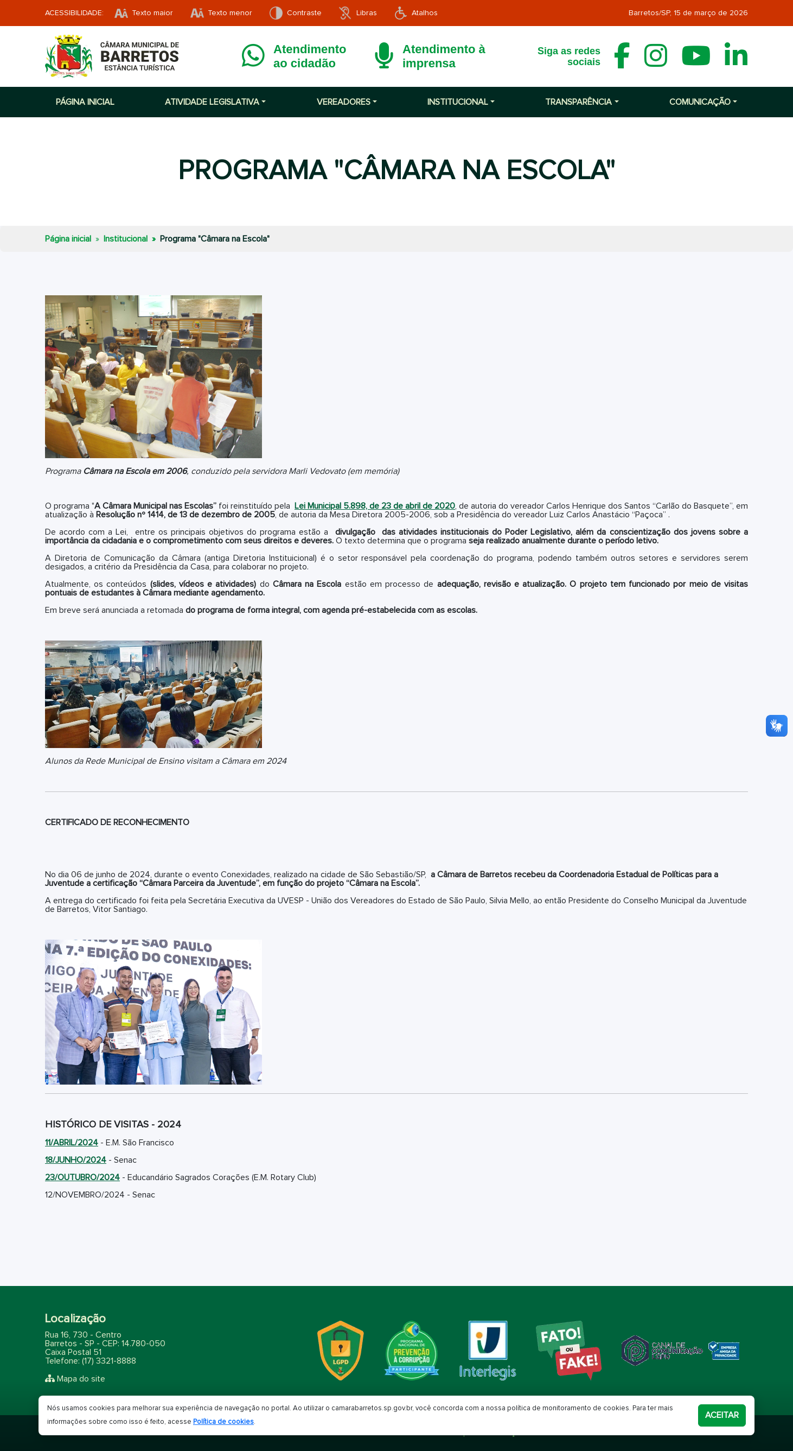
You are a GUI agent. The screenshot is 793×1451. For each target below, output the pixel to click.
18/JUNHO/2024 (75, 1160)
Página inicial (85, 102)
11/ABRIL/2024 (71, 1142)
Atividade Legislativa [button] (212, 102)
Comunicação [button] (700, 102)
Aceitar (722, 1415)
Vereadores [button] (343, 102)
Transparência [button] (578, 102)
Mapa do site (81, 1378)
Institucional (126, 239)
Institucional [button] (457, 102)
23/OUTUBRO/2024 (82, 1177)
